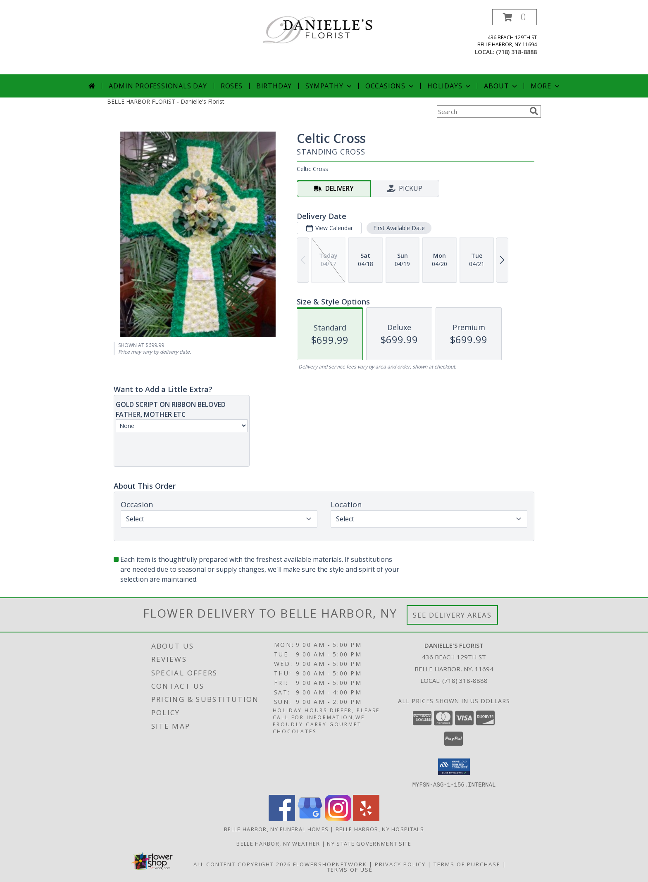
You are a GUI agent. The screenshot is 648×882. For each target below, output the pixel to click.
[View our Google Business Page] (310, 819)
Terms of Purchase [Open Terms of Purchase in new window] (467, 864)
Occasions (390, 85)
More (546, 85)
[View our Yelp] (366, 819)
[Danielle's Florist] (327, 31)
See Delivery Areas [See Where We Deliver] (452, 615)
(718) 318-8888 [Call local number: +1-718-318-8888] (516, 52)
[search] (534, 111)
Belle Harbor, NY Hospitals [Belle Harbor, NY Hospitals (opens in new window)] (380, 828)
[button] (514, 17)
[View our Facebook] (282, 819)
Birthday (274, 85)
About (501, 85)
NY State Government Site (369, 843)
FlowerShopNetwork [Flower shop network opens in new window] (330, 864)
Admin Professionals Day (158, 85)
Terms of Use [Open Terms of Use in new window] (350, 869)
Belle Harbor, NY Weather (278, 843)
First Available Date (399, 228)
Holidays (449, 85)
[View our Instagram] (338, 819)
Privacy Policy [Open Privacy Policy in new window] (400, 864)
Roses (232, 85)
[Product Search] (481, 111)
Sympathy (329, 85)
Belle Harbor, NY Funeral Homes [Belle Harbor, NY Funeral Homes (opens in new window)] (276, 828)
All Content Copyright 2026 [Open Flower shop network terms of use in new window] (242, 864)
